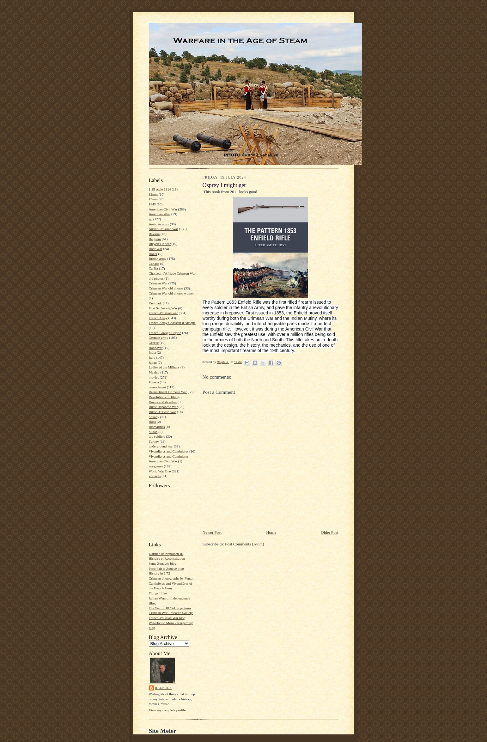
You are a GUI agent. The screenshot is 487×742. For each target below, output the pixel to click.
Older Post (329, 532)
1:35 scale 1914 (160, 189)
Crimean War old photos (166, 288)
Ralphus (163, 688)
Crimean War (158, 283)
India (152, 352)
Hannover (156, 348)
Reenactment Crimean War (168, 392)
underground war (161, 446)
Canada (154, 263)
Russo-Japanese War (163, 407)
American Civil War (163, 209)
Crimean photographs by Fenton (171, 578)
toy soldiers (157, 436)
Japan (153, 362)
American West (160, 214)
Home (271, 532)
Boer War (155, 249)
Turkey (154, 441)
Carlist (153, 268)
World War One (160, 471)
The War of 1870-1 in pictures (170, 608)
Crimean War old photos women (172, 293)
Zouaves (155, 476)
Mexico (154, 372)
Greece (154, 342)
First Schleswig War (163, 308)
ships (152, 421)
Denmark (155, 303)
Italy (152, 357)
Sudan (153, 432)
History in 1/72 (159, 573)
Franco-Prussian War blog (167, 618)
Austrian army (159, 224)
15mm (153, 199)
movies (154, 377)
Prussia (154, 382)
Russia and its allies (163, 402)
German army (158, 337)
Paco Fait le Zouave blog (166, 568)
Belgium (155, 239)
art (151, 219)
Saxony (154, 417)
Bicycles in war (160, 244)
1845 (152, 204)
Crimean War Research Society (171, 613)
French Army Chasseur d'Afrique (172, 323)
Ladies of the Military (164, 367)
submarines (157, 427)
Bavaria (154, 234)
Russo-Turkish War (162, 412)
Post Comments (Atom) (244, 544)
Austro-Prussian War (163, 229)
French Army (158, 318)
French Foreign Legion (165, 333)
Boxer (153, 254)
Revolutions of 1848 (163, 397)
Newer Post (212, 532)
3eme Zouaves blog (163, 563)
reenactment (157, 387)
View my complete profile (167, 710)
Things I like (158, 593)
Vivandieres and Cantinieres (169, 451)
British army (158, 258)
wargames (156, 466)
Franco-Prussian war (163, 313)
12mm (153, 194)
